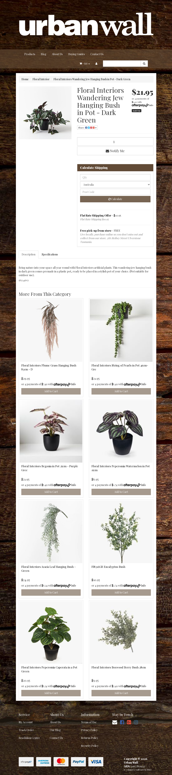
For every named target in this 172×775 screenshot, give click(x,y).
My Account (26, 722)
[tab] (29, 254)
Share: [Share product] (87, 127)
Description (28, 254)
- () (85, 63)
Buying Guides (76, 54)
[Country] (115, 184)
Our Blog (55, 730)
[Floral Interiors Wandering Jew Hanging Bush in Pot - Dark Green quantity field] (115, 141)
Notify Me (115, 151)
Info (151, 105)
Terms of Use (89, 722)
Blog (43, 54)
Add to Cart (51, 391)
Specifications (50, 254)
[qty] (115, 177)
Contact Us (96, 54)
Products (29, 54)
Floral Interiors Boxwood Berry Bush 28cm (119, 667)
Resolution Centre (29, 738)
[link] (122, 722)
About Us (57, 54)
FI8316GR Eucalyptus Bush (108, 567)
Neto (149, 769)
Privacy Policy (89, 730)
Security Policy (89, 746)
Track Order (26, 730)
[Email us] (114, 722)
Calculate (115, 199)
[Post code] (115, 192)
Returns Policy (89, 738)
